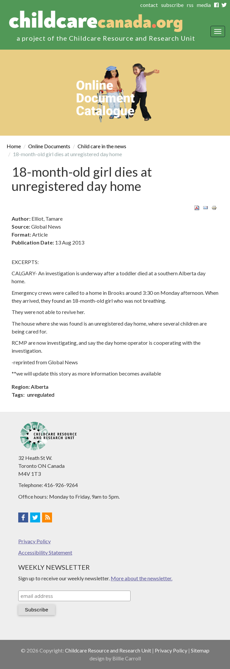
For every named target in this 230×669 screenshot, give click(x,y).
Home (14, 146)
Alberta (39, 386)
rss (190, 5)
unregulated (40, 394)
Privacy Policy (34, 541)
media (204, 5)
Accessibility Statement (45, 552)
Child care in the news (102, 146)
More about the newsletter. (141, 578)
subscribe (172, 5)
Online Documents (49, 146)
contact (149, 5)
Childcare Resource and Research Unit (108, 650)
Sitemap (200, 650)
